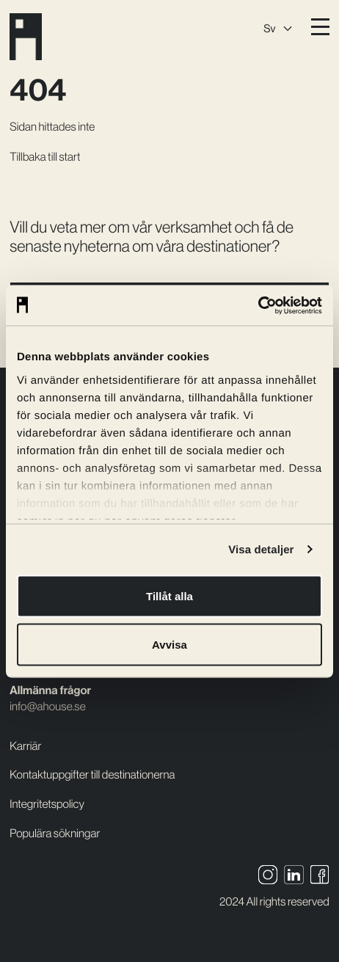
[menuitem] (277, 26)
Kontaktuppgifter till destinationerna (92, 775)
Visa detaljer (261, 549)
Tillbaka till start (45, 157)
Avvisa (169, 644)
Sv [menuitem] (269, 28)
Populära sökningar (55, 833)
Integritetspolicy (47, 804)
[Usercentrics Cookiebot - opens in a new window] (258, 305)
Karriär (25, 746)
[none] (277, 26)
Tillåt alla (169, 596)
